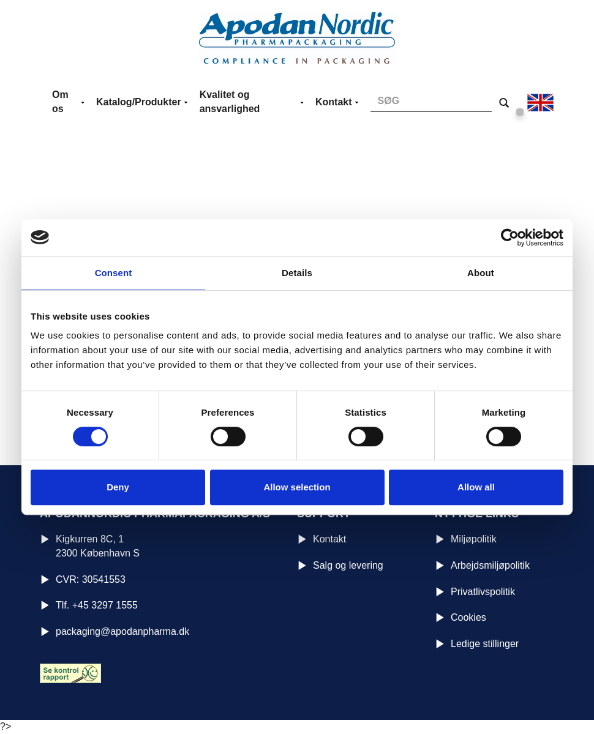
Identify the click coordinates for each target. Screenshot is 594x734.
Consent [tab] (113, 273)
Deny (118, 487)
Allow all (476, 487)
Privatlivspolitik (483, 591)
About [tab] (480, 273)
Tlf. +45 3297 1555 (97, 605)
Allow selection (296, 487)
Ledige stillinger (485, 644)
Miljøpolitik (474, 539)
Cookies (468, 617)
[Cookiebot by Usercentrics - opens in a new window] (509, 237)
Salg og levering (348, 565)
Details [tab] (297, 273)
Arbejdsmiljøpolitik (490, 565)
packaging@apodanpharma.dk (122, 631)
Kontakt (329, 539)
